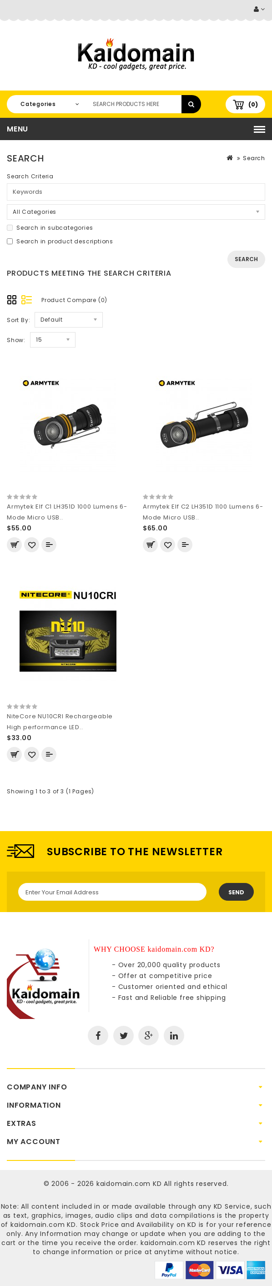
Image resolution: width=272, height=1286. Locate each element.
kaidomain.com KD (129, 1183)
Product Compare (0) (74, 300)
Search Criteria (30, 176)
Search (254, 158)
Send (236, 892)
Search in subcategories (50, 228)
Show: (16, 340)
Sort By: (18, 320)
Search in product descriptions (60, 241)
